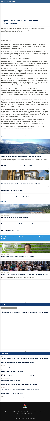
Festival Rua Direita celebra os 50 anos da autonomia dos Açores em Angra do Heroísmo (24, 274)
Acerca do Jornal (8, 411)
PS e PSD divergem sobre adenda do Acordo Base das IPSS (16, 166)
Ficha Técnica (42, 411)
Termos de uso (17, 413)
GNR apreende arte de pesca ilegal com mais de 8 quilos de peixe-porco (19, 197)
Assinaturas (33, 413)
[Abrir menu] (2, 1)
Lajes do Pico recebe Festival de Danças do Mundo (14, 217)
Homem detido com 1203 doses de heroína (12, 393)
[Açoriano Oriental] (25, 408)
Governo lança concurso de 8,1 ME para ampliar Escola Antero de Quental (20, 183)
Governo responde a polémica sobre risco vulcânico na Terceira (21, 156)
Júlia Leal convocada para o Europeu (10, 380)
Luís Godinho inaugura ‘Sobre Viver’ (10, 230)
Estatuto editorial (16, 411)
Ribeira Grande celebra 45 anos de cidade (12, 190)
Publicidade (23, 411)
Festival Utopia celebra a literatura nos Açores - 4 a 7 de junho (17, 256)
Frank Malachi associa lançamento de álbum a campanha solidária (18, 223)
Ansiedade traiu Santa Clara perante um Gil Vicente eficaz (16, 398)
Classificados (30, 411)
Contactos (36, 411)
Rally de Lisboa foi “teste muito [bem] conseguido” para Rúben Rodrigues (20, 375)
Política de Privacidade (25, 413)
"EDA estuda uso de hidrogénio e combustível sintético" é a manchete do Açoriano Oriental (24, 312)
